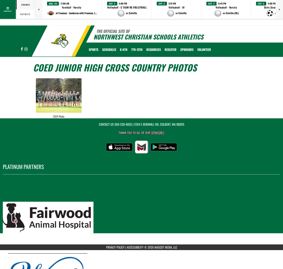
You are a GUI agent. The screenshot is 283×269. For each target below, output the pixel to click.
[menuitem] (170, 50)
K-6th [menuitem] (123, 49)
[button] (72, 9)
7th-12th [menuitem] (137, 49)
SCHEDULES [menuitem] (109, 49)
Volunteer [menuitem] (204, 49)
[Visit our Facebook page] (22, 49)
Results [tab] (25, 14)
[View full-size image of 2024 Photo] (59, 95)
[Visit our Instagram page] (26, 49)
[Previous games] (38, 9)
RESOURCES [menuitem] (153, 49)
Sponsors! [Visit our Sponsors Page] (157, 132)
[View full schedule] (8, 9)
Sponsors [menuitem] (187, 49)
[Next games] (279, 9)
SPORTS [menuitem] (93, 49)
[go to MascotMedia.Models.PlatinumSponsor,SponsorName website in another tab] (141, 212)
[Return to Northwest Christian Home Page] (59, 41)
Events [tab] (26, 4)
